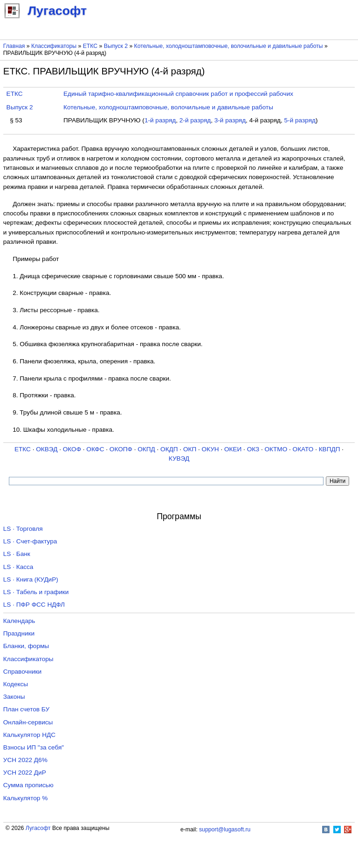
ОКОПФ (121, 449)
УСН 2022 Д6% (25, 759)
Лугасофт (38, 828)
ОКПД (146, 449)
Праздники (18, 633)
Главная (14, 46)
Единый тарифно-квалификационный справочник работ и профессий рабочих (178, 93)
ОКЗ (253, 449)
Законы (14, 696)
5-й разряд (300, 120)
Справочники (22, 671)
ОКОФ (72, 449)
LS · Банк (16, 553)
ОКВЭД (46, 449)
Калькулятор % (25, 798)
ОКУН (210, 449)
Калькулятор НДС (29, 734)
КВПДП (329, 449)
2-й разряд (195, 120)
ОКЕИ (232, 449)
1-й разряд (160, 120)
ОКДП (169, 449)
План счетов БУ (26, 709)
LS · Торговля (23, 528)
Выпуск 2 (116, 46)
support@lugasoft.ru (224, 829)
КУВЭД (179, 458)
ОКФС (95, 449)
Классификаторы (53, 46)
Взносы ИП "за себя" (33, 747)
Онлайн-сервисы (28, 722)
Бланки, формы (26, 645)
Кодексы (15, 684)
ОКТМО (276, 449)
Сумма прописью (28, 785)
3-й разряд (230, 120)
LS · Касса (18, 566)
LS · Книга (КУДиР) (30, 579)
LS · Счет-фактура (30, 541)
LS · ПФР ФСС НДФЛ (34, 604)
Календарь (19, 620)
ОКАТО (303, 449)
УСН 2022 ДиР (24, 772)
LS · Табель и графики (36, 592)
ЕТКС (90, 46)
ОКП (189, 449)
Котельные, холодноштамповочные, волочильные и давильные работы (228, 46)
